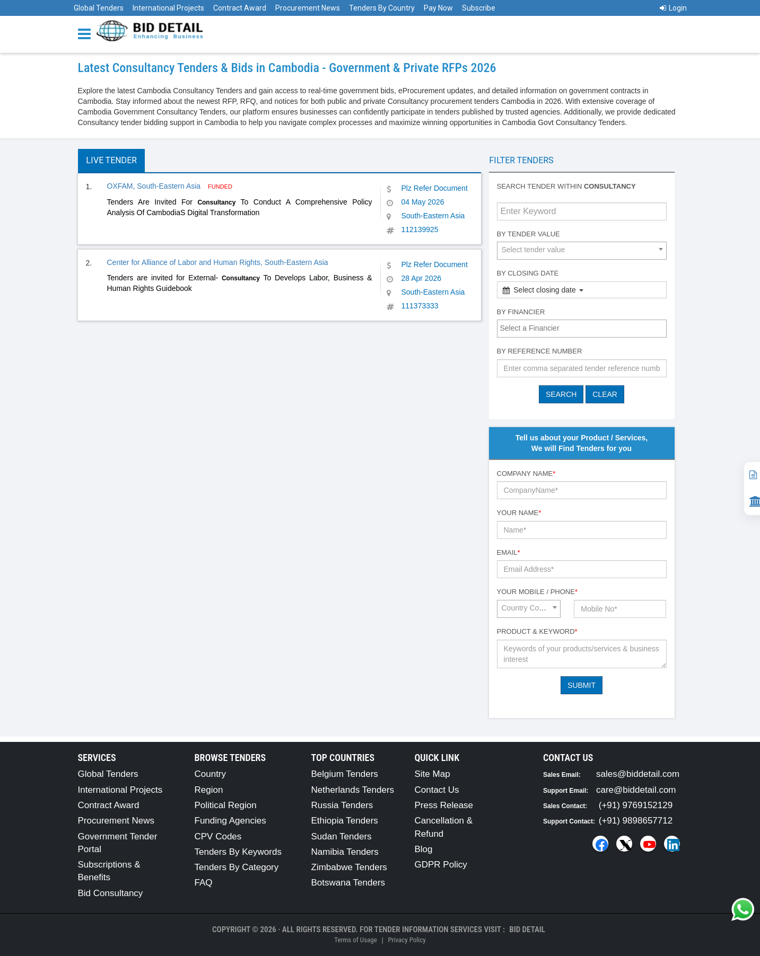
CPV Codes (218, 836)
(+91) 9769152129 (635, 805)
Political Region (226, 805)
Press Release (444, 805)
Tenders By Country (382, 8)
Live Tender (111, 160)
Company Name (526, 473)
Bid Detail (527, 929)
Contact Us (437, 790)
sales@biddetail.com (637, 774)
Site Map (432, 774)
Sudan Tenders (341, 836)
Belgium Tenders (344, 774)
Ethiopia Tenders (344, 821)
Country (210, 774)
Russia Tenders (342, 805)
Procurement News (307, 8)
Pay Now (438, 8)
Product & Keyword (537, 631)
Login (673, 8)
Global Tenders (99, 8)
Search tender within (566, 186)
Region (209, 790)
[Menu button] (87, 33)
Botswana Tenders (348, 883)
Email (508, 552)
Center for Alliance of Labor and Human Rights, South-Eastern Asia (217, 262)
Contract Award (239, 8)
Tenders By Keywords (238, 852)
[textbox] (584, 328)
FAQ (204, 883)
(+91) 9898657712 (635, 821)
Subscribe (478, 8)
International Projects (168, 8)
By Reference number (539, 351)
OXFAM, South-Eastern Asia (155, 186)
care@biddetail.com (636, 790)
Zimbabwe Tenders (349, 867)
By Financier (521, 312)
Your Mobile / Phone (537, 592)
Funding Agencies (230, 821)
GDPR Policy (441, 865)
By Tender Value (528, 234)
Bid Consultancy (110, 893)
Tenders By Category (237, 867)
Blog (424, 849)
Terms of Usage (355, 940)
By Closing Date (528, 273)
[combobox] (582, 251)
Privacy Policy (406, 940)
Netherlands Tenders (353, 790)
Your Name (519, 513)
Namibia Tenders (345, 852)
